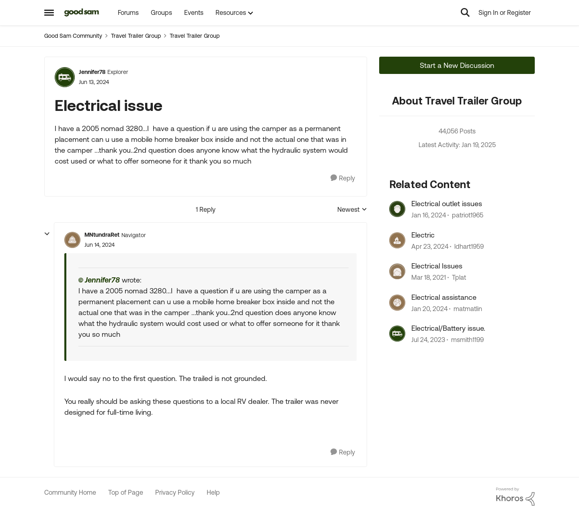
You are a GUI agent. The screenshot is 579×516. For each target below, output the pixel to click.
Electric (423, 235)
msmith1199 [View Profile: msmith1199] (467, 339)
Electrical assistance (443, 297)
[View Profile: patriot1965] (397, 209)
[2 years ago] (428, 215)
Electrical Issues (436, 266)
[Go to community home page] (82, 12)
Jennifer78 (102, 280)
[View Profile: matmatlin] (397, 303)
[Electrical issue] (99, 245)
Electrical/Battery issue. (448, 328)
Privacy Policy (175, 492)
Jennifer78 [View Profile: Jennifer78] (92, 72)
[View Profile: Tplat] (397, 271)
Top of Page (125, 492)
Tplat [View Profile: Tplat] (459, 277)
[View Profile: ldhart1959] (397, 240)
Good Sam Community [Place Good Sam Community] (73, 36)
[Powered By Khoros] (515, 496)
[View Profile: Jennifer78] (65, 77)
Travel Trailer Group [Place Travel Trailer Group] (136, 36)
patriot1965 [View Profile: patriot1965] (467, 215)
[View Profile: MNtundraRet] (72, 240)
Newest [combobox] (352, 210)
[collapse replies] (47, 234)
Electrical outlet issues (446, 203)
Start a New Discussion (457, 65)
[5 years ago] (428, 278)
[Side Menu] (49, 12)
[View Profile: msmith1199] (397, 334)
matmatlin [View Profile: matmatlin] (468, 308)
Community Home (70, 492)
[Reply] (343, 178)
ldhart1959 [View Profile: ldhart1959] (469, 246)
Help (213, 492)
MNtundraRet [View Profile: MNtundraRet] (101, 234)
